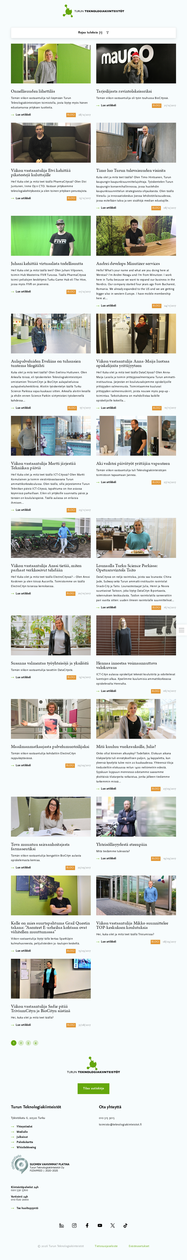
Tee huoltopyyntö (27, 1209)
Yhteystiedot (24, 1127)
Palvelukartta (25, 1143)
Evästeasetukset (139, 1247)
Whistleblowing (26, 1148)
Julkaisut (22, 1138)
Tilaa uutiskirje (93, 1089)
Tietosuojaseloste (106, 1247)
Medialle (22, 1132)
